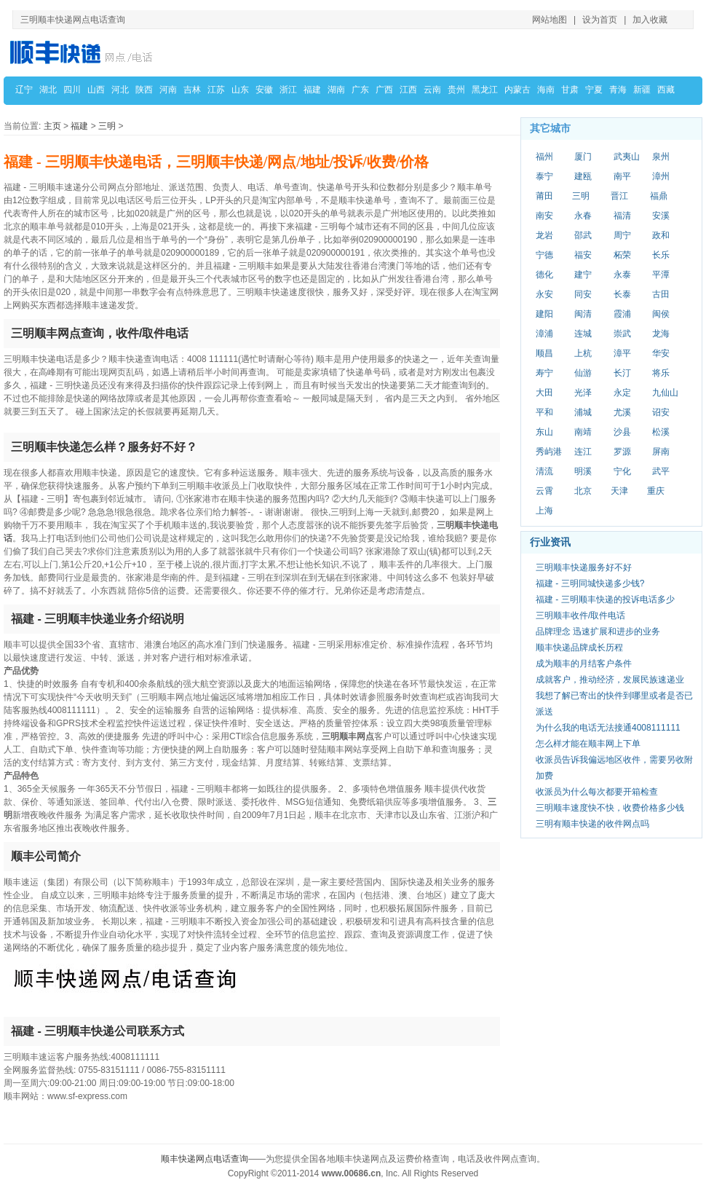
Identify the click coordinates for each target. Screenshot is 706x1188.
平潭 (661, 275)
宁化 (622, 471)
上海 (544, 511)
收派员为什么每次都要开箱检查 (597, 792)
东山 (544, 432)
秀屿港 (549, 452)
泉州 (661, 157)
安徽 (264, 89)
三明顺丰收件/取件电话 (580, 615)
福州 (544, 157)
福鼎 (658, 196)
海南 (546, 89)
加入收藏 (649, 20)
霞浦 (622, 314)
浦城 (583, 412)
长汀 (622, 373)
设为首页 (599, 20)
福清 (622, 216)
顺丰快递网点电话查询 (204, 1159)
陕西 (144, 89)
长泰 (622, 294)
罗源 (622, 452)
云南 (432, 89)
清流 (544, 471)
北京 (583, 491)
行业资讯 (550, 542)
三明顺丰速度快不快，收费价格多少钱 (610, 808)
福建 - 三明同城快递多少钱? (590, 583)
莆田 (544, 196)
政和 (661, 235)
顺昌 (544, 353)
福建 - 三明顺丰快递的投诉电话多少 (605, 599)
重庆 (656, 491)
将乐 (661, 373)
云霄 (544, 491)
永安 (544, 294)
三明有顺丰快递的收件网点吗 (592, 824)
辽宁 (24, 89)
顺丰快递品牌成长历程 (579, 647)
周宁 (622, 235)
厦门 (583, 157)
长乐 (661, 255)
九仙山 (665, 393)
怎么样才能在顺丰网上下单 (588, 744)
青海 (618, 89)
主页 (52, 126)
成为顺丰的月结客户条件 (584, 663)
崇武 (622, 334)
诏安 (661, 412)
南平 (622, 176)
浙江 (288, 89)
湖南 (336, 89)
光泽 (583, 393)
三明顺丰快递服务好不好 (584, 567)
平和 (544, 412)
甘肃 (570, 89)
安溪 (661, 216)
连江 (583, 452)
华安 (661, 353)
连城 (583, 334)
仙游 (583, 373)
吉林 (192, 89)
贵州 (456, 89)
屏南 (661, 452)
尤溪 (622, 412)
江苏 (216, 89)
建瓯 (583, 176)
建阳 (544, 314)
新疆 (642, 89)
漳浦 (544, 334)
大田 (544, 393)
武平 (661, 471)
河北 (120, 89)
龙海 (661, 334)
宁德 (544, 255)
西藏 (666, 89)
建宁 (583, 275)
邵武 (583, 235)
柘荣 (622, 255)
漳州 (661, 176)
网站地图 (549, 20)
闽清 (583, 314)
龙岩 (544, 235)
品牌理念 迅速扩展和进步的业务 (598, 631)
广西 (384, 89)
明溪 (583, 471)
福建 (312, 89)
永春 (583, 216)
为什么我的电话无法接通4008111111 (608, 728)
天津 (619, 491)
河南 (168, 89)
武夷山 (627, 157)
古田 (661, 294)
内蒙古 (517, 89)
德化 (544, 275)
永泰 (622, 275)
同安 (583, 294)
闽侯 (661, 314)
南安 (544, 216)
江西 (408, 89)
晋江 (619, 196)
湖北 (48, 89)
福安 (583, 255)
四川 (72, 89)
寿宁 (544, 373)
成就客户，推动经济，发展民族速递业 (610, 679)
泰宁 (544, 176)
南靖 (583, 432)
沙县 (622, 432)
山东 (240, 89)
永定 (622, 393)
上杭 (583, 353)
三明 (107, 126)
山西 (96, 89)
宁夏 (594, 89)
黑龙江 (485, 89)
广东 (360, 89)
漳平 (622, 353)
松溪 (661, 432)
